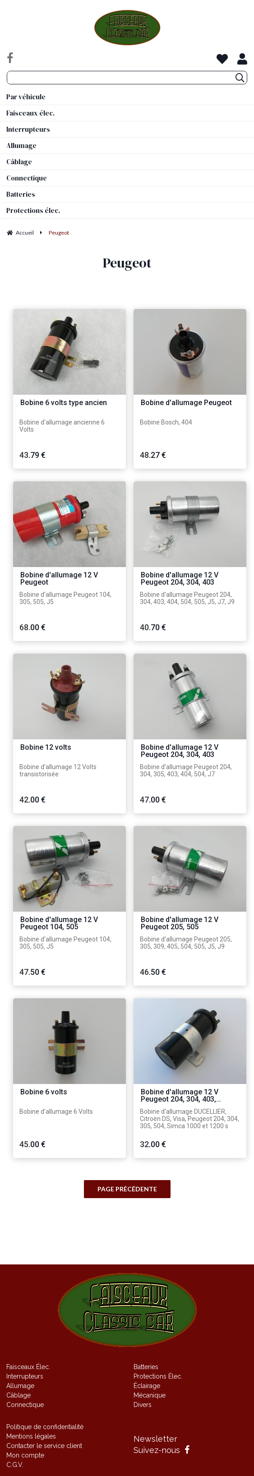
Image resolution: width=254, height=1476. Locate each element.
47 (153, 799)
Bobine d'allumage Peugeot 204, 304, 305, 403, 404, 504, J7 (186, 770)
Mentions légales (31, 1436)
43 (32, 455)
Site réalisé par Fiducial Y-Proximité (127, 1246)
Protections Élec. (158, 1376)
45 (32, 1144)
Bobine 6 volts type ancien (63, 403)
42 (32, 799)
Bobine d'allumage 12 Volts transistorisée (58, 770)
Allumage (20, 1385)
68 (32, 627)
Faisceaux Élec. (28, 1366)
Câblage (18, 1395)
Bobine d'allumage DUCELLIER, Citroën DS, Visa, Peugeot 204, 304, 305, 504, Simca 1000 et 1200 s (189, 1119)
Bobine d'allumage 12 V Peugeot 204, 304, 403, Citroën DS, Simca (179, 1096)
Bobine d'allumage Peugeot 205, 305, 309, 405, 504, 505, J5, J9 (186, 943)
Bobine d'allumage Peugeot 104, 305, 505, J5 (65, 598)
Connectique (25, 1404)
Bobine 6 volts (43, 1092)
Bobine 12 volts (45, 748)
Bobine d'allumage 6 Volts (56, 1111)
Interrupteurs (24, 1376)
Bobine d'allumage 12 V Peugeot (59, 579)
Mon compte (25, 1455)
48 (153, 455)
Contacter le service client (44, 1445)
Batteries (146, 1366)
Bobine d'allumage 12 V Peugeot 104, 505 (59, 923)
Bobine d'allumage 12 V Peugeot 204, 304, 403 (179, 579)
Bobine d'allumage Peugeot (186, 403)
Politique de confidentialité (44, 1426)
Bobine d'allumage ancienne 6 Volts (62, 426)
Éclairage (147, 1385)
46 (153, 972)
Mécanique (150, 1395)
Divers (143, 1404)
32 (153, 1144)
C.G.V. (14, 1464)
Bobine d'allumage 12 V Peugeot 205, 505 (179, 923)
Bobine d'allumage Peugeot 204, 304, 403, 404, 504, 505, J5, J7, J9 (187, 598)
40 (153, 627)
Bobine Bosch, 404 (166, 422)
